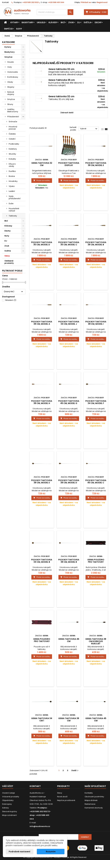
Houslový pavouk (13, 127)
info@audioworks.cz (40, 826)
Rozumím (51, 851)
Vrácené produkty (10, 796)
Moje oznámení (9, 815)
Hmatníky (13, 181)
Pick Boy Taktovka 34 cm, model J (68, 322)
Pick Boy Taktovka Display (68, 164)
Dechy (98, 22)
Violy (9, 67)
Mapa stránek (91, 800)
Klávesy (53, 22)
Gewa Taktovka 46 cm (68, 640)
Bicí (63, 22)
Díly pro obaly (12, 165)
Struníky (12, 154)
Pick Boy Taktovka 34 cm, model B (41, 560)
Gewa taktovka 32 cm (61, 69)
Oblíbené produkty (9, 261)
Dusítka (12, 171)
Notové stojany (10, 93)
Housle (10, 62)
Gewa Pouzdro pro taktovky (95, 560)
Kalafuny (13, 149)
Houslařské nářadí (14, 209)
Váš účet (7, 786)
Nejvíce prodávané (66, 800)
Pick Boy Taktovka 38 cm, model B (95, 243)
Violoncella (12, 72)
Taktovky (13, 215)
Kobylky (12, 159)
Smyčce (8, 28)
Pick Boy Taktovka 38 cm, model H (41, 402)
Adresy (5, 807)
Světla (87, 22)
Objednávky (7, 800)
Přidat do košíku (41, 180)
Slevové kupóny (9, 811)
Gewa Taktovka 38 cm (68, 719)
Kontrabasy (12, 77)
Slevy (19, 28)
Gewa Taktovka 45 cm (95, 719)
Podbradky (14, 144)
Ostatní (12, 139)
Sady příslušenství (14, 197)
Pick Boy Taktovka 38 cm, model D (68, 481)
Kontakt (5, 2)
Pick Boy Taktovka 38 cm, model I (95, 322)
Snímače (13, 121)
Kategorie (8, 42)
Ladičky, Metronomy (12, 110)
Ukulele (41, 22)
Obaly (10, 82)
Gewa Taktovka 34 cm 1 (41, 719)
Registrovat (102, 2)
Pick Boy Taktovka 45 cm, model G (68, 402)
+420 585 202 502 (30, 2)
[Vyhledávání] (55, 12)
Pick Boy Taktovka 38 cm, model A (41, 322)
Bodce (12, 176)
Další (75, 770)
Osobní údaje (8, 793)
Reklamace (90, 804)
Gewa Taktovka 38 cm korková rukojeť (95, 641)
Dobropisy (7, 804)
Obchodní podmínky (94, 796)
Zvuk (71, 22)
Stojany (10, 87)
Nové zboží (62, 796)
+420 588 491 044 (56, 2)
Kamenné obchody (94, 807)
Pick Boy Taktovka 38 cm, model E (95, 164)
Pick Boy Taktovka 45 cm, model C (95, 481)
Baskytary (27, 22)
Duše (11, 203)
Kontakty (89, 793)
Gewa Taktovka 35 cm (61, 80)
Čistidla (12, 134)
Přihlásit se (86, 2)
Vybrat (89, 129)
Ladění (12, 191)
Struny (10, 104)
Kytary (14, 22)
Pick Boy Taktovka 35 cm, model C (68, 243)
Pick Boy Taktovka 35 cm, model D (41, 243)
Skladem (10, 300)
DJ (78, 22)
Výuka (11, 186)
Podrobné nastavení (19, 851)
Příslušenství (13, 116)
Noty (6, 235)
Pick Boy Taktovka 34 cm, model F (95, 402)
